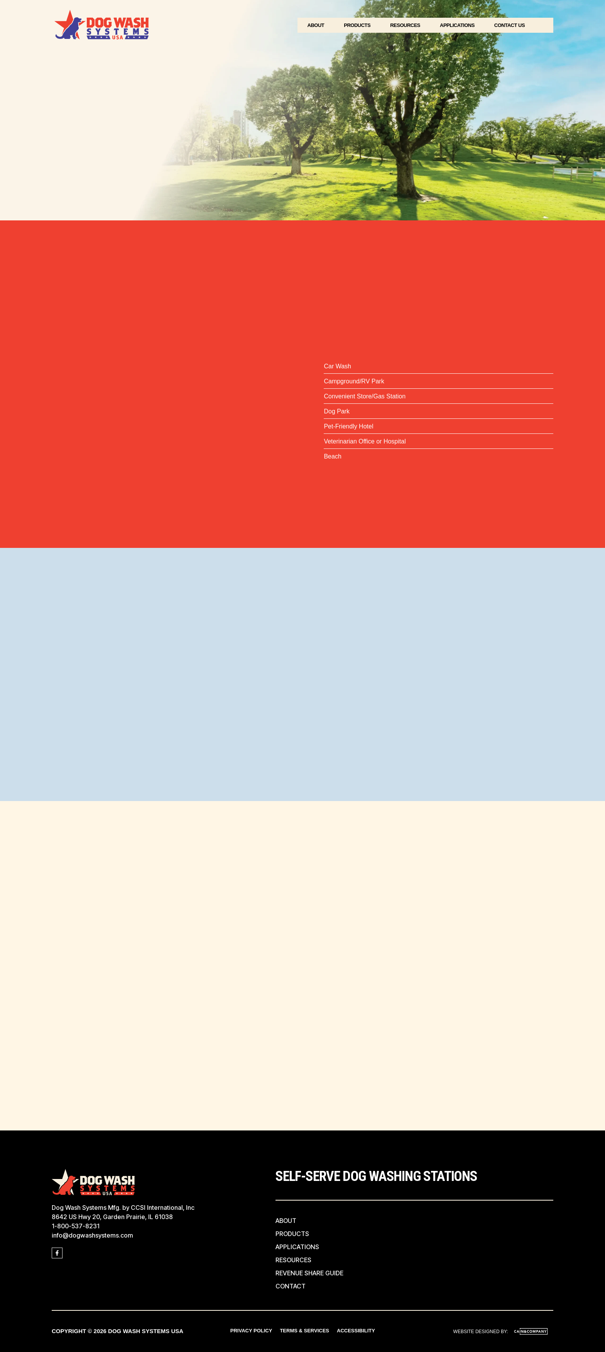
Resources (405, 25)
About (316, 25)
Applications (457, 25)
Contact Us (509, 25)
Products (357, 25)
